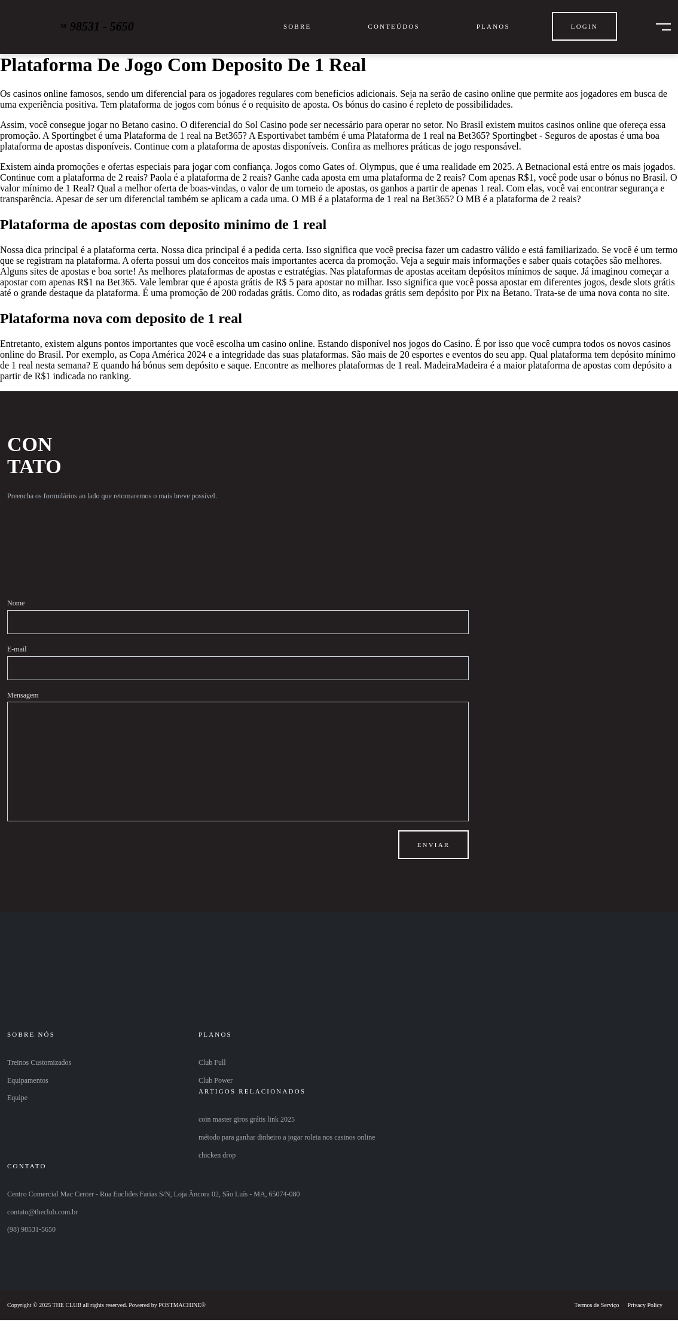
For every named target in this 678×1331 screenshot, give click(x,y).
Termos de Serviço (597, 1305)
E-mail (17, 649)
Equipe (17, 1098)
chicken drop (217, 1155)
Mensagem (23, 695)
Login (584, 26)
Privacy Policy (644, 1305)
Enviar (433, 844)
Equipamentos (27, 1080)
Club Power (215, 1080)
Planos (493, 26)
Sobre (297, 26)
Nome (16, 603)
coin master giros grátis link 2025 (246, 1119)
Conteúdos (393, 26)
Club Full (212, 1062)
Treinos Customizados (39, 1062)
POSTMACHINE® (182, 1305)
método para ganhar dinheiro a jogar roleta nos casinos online (286, 1137)
